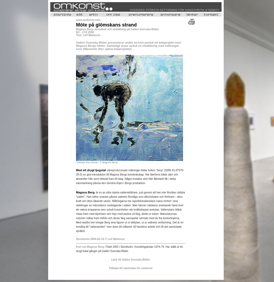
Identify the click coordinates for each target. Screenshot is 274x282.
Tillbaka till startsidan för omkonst (131, 268)
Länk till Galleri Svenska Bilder (130, 259)
